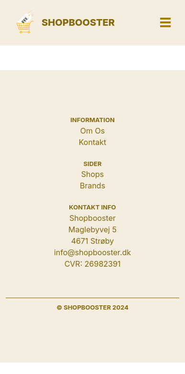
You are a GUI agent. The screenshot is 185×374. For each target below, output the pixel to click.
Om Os (92, 130)
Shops (92, 174)
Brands (92, 185)
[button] (165, 22)
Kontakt (92, 142)
